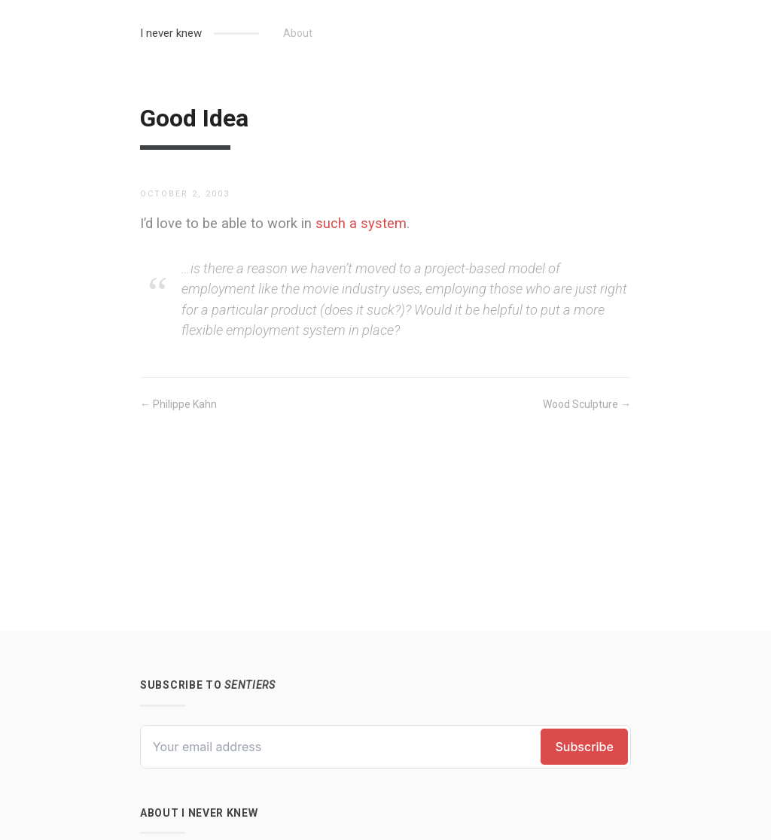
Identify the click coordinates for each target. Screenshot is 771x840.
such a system (361, 223)
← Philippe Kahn (178, 404)
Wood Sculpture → (587, 404)
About (297, 33)
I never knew (171, 33)
